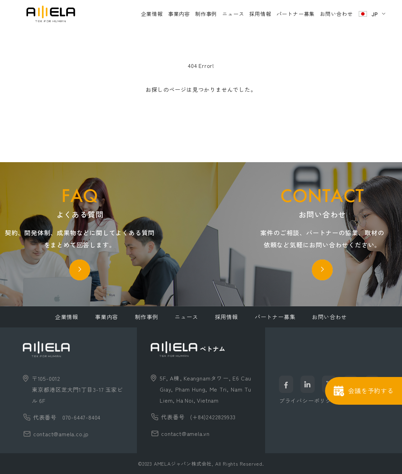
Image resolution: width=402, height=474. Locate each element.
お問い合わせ (336, 13)
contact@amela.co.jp (61, 434)
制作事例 (206, 13)
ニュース (233, 13)
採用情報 (260, 13)
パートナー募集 (296, 13)
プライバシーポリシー (308, 400)
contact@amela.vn (185, 433)
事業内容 (179, 13)
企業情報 (152, 13)
